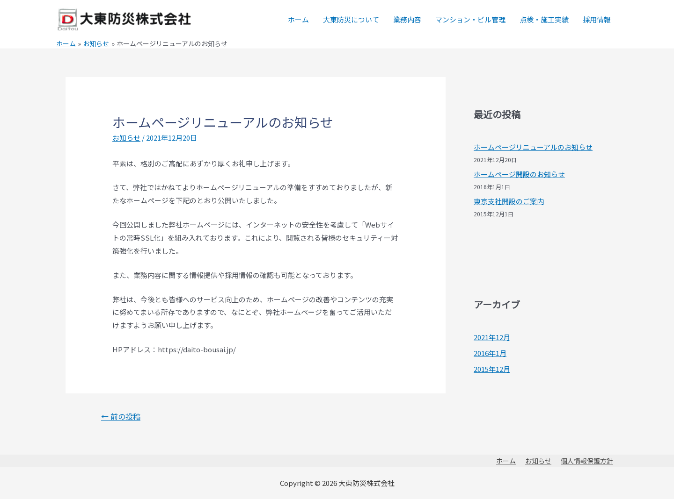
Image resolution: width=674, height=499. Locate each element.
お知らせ (126, 138)
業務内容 (407, 19)
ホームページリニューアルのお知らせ (533, 147)
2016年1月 (490, 353)
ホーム (298, 19)
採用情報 (597, 19)
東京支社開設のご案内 (509, 201)
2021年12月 (492, 337)
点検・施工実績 (544, 19)
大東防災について (351, 19)
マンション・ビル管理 (470, 19)
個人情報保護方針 (587, 460)
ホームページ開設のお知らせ (519, 174)
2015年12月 (492, 369)
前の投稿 (120, 416)
